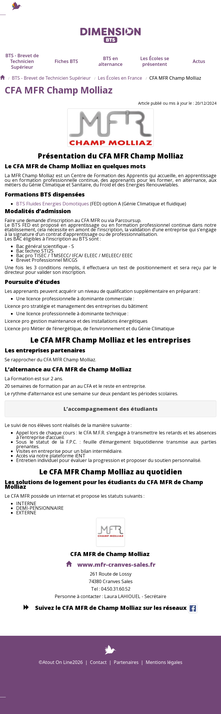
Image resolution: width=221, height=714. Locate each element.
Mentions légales (164, 662)
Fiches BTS (66, 67)
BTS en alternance (110, 66)
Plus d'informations (113, 705)
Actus (199, 67)
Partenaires (126, 662)
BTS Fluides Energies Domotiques (52, 212)
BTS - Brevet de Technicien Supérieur (22, 66)
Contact (98, 662)
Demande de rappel (81, 705)
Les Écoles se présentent (154, 66)
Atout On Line (57, 662)
